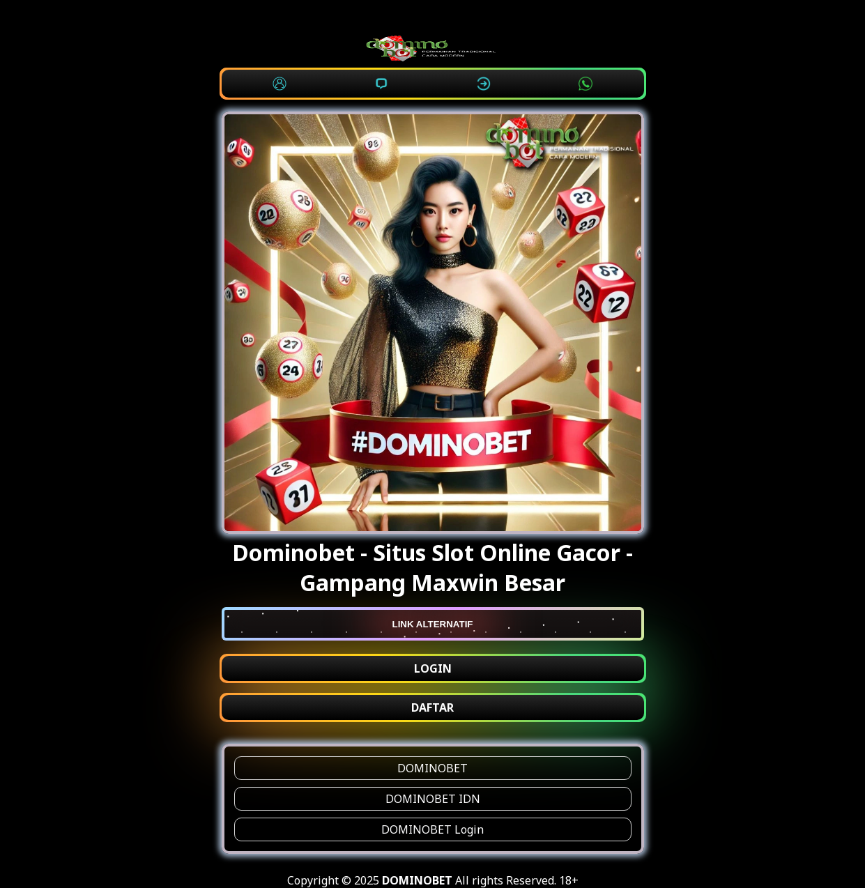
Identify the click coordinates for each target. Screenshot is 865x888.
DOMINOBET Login (432, 829)
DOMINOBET (432, 768)
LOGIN (433, 668)
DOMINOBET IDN (432, 798)
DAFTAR (432, 707)
